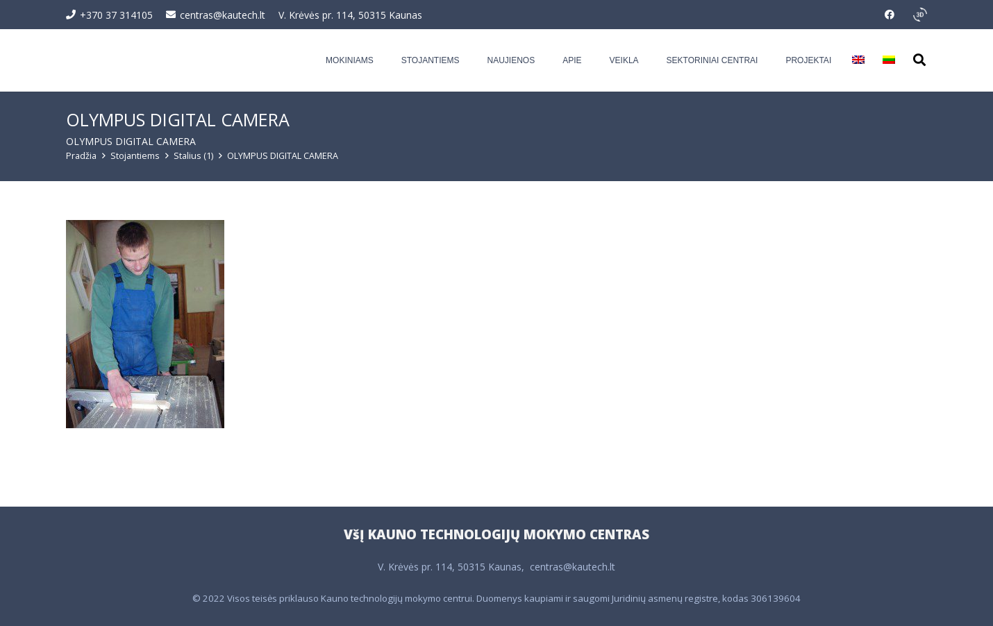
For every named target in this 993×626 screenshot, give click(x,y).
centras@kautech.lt (572, 566)
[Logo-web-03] (149, 60)
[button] (919, 60)
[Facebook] (889, 14)
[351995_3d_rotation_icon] (920, 15)
